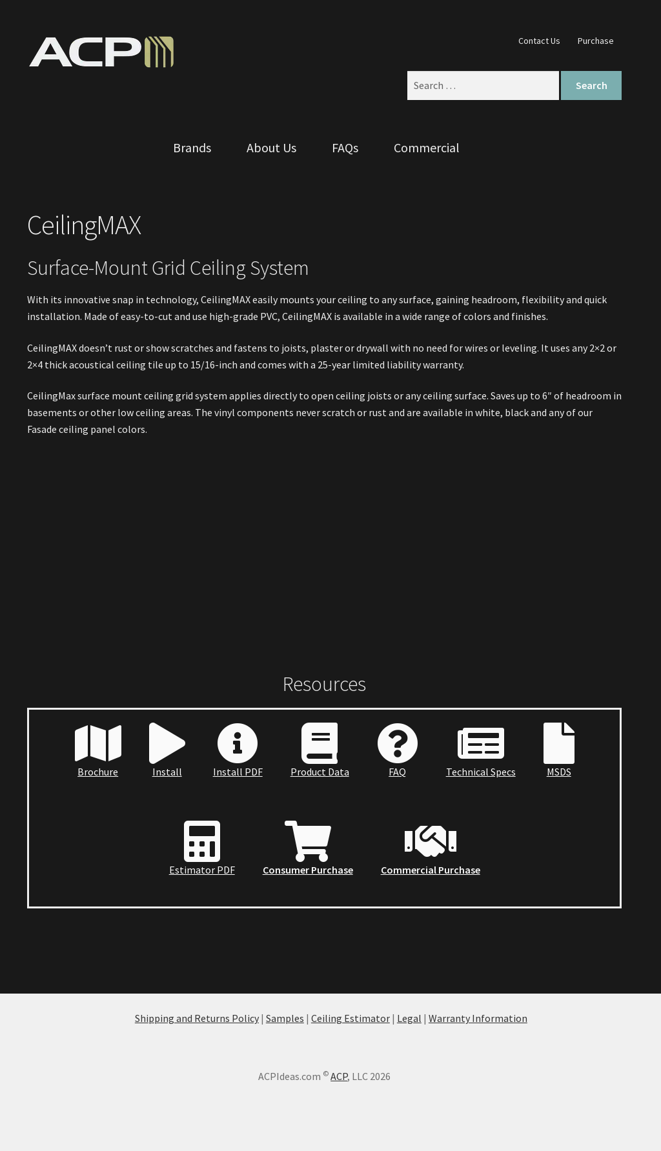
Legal (409, 1018)
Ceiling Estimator (350, 1018)
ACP (338, 1076)
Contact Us (539, 40)
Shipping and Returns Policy (197, 1018)
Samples (285, 1018)
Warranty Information (478, 1018)
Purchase (596, 40)
